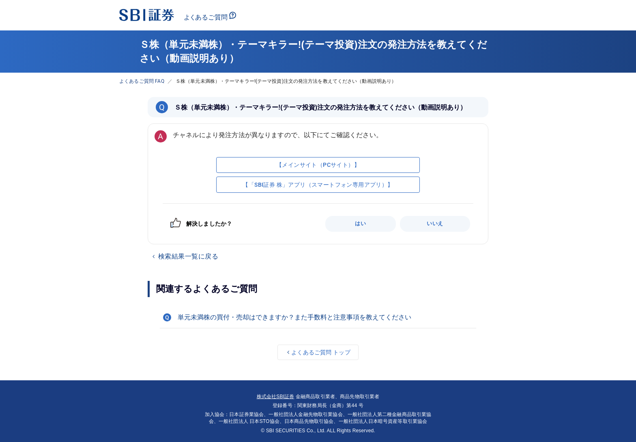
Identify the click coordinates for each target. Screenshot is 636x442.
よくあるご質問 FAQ (141, 81)
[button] (318, 317)
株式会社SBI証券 (275, 396)
